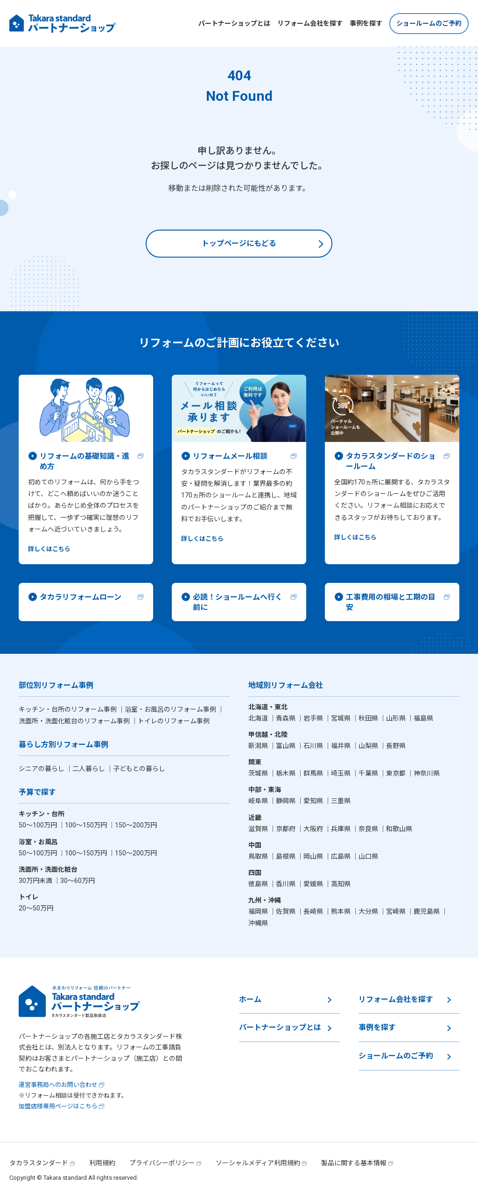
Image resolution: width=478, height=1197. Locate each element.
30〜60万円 (77, 880)
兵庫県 (341, 829)
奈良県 (369, 829)
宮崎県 (396, 911)
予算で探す (37, 793)
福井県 (341, 745)
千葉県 (369, 773)
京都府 (286, 829)
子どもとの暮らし (139, 768)
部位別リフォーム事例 (56, 686)
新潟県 (258, 745)
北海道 (258, 718)
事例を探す (366, 23)
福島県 (423, 718)
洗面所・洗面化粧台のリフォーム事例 (75, 721)
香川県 (286, 884)
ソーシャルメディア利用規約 (258, 1163)
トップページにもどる (239, 243)
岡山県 (313, 856)
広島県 (341, 856)
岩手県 (313, 718)
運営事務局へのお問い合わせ (58, 1085)
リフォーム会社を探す (310, 23)
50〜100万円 (38, 825)
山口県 (368, 856)
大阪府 (313, 829)
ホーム (250, 999)
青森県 (286, 718)
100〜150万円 (86, 825)
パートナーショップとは (234, 23)
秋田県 (369, 718)
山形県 (396, 718)
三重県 (341, 801)
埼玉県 (341, 773)
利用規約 (102, 1163)
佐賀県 (286, 911)
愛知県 (313, 801)
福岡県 (258, 911)
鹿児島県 (427, 911)
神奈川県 (427, 773)
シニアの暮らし (42, 768)
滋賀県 (258, 829)
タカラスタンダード (38, 1163)
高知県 (341, 884)
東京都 (396, 773)
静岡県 (286, 801)
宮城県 (341, 718)
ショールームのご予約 (429, 23)
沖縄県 (258, 923)
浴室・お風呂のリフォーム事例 (171, 709)
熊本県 (341, 911)
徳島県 (258, 884)
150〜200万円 (136, 825)
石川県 (313, 745)
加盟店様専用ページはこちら (58, 1106)
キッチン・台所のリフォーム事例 (68, 709)
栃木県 (286, 773)
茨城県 (258, 773)
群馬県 (313, 773)
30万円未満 (36, 880)
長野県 (396, 745)
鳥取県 (258, 856)
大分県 (369, 911)
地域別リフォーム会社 (285, 686)
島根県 (286, 856)
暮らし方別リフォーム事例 (63, 745)
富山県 (286, 745)
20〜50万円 (36, 908)
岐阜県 (258, 801)
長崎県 (313, 911)
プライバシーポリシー (162, 1163)
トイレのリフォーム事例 (174, 721)
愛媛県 (313, 884)
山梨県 (369, 745)
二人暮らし (89, 768)
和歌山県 (399, 829)
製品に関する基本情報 (354, 1163)
